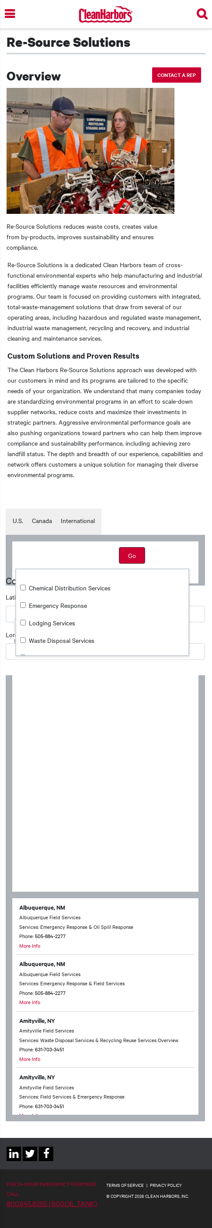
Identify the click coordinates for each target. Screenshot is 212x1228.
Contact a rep (176, 74)
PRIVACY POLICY (166, 1185)
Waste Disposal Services (61, 640)
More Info (29, 945)
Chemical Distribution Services (70, 587)
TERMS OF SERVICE (125, 1185)
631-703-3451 (49, 1049)
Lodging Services (52, 622)
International (78, 520)
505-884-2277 (50, 935)
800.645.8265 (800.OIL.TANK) (52, 1203)
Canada (42, 520)
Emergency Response (58, 605)
